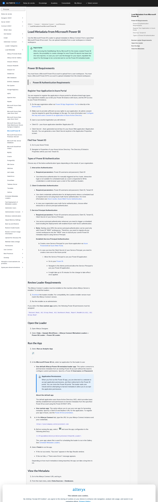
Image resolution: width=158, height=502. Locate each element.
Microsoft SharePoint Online (14, 147)
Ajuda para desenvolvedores (12, 267)
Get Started (13, 34)
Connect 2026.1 (12, 26)
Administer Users (10, 208)
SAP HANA (10, 172)
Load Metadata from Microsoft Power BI (143, 15)
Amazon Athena (12, 61)
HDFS (9, 93)
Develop (13, 257)
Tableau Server (12, 184)
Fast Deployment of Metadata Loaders (11, 203)
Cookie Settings (78, 487)
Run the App (135, 46)
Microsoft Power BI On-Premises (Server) (14, 135)
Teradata (10, 188)
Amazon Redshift (12, 65)
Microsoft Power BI (13, 131)
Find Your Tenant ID (139, 33)
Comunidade (66, 3)
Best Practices (13, 253)
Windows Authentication (13, 216)
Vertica (9, 192)
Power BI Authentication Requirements (141, 24)
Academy (54, 3)
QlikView (10, 168)
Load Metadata (14, 50)
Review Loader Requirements (141, 40)
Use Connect (13, 249)
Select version (92, 3)
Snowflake (10, 180)
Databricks (10, 73)
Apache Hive (11, 97)
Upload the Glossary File (13, 238)
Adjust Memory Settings (12, 220)
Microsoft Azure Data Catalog (14, 106)
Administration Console (14, 212)
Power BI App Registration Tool (87, 100)
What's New (8, 30)
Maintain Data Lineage (12, 241)
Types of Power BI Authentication (144, 35)
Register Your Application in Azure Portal (144, 29)
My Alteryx (78, 3)
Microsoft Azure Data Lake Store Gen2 (14, 118)
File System (11, 85)
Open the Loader (137, 43)
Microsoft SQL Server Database (14, 141)
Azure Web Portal (77, 241)
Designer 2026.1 (12, 18)
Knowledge (43, 3)
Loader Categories (11, 46)
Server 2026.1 (12, 22)
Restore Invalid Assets (12, 228)
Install (13, 38)
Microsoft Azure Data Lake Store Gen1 (14, 112)
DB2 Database (12, 77)
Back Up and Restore (12, 224)
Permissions (9, 245)
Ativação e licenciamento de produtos (12, 262)
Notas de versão (6, 14)
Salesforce (10, 176)
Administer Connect (13, 42)
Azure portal (56, 102)
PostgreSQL (11, 160)
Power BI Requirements (139, 20)
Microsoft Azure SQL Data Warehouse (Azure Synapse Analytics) (15, 125)
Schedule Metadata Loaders (11, 197)
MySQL (9, 152)
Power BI (80, 257)
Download (56, 290)
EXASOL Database (13, 81)
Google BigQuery (12, 89)
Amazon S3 (11, 70)
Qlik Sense (10, 164)
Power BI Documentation (84, 408)
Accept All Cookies (63, 493)
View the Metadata (137, 48)
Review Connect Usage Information (12, 232)
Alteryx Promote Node (14, 54)
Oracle (9, 156)
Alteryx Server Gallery (14, 58)
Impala (9, 101)
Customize (95, 493)
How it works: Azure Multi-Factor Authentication (85, 194)
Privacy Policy (84, 481)
